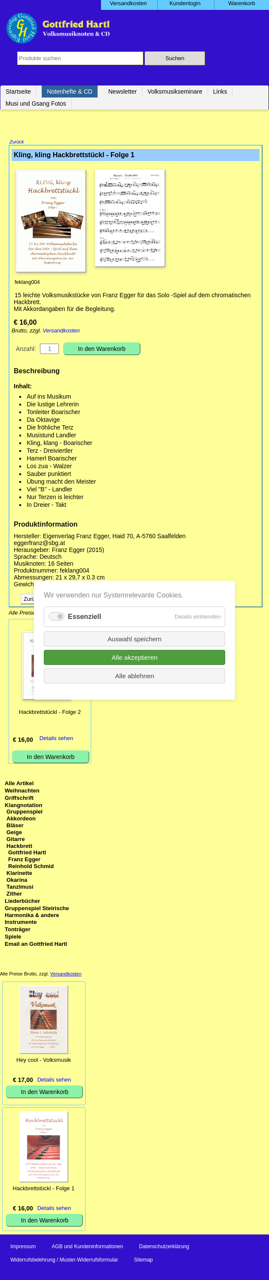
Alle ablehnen (134, 675)
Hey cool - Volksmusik (43, 1061)
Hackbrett (19, 847)
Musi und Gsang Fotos (36, 103)
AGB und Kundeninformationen (87, 1247)
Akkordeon (21, 819)
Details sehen (56, 739)
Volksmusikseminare (174, 91)
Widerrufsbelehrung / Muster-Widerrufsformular (64, 1261)
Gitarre (15, 840)
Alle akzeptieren (135, 657)
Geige (14, 833)
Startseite (18, 91)
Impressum (23, 1247)
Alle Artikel (19, 784)
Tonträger (18, 930)
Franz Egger (24, 860)
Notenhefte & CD (69, 91)
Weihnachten (22, 791)
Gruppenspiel (24, 812)
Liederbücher (22, 902)
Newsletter (122, 91)
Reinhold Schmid (31, 867)
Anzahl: (26, 349)
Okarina (16, 881)
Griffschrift (19, 798)
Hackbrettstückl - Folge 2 (50, 713)
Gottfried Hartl (27, 853)
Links (220, 91)
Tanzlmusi (20, 887)
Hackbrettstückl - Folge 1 (44, 1189)
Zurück (16, 142)
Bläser (15, 826)
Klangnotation (23, 806)
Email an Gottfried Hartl (36, 945)
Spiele (13, 937)
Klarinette (19, 874)
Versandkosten (61, 331)
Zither (14, 894)
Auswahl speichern (134, 638)
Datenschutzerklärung (164, 1247)
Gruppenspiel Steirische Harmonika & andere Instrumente (37, 916)
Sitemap (143, 1261)
